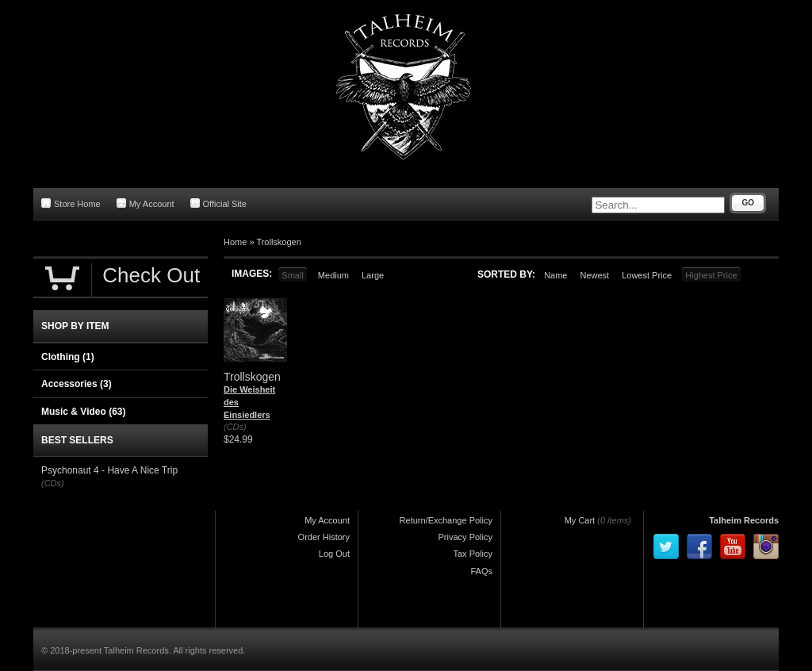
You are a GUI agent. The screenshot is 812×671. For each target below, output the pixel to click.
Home (235, 242)
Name (555, 275)
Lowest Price (647, 275)
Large (373, 275)
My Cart (580, 520)
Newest (594, 275)
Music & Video (83, 411)
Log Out (334, 553)
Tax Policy (472, 553)
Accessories (76, 383)
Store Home (71, 203)
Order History (324, 537)
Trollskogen (278, 242)
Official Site (218, 203)
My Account (145, 203)
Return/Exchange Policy (446, 520)
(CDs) (235, 426)
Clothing (67, 356)
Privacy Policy (465, 537)
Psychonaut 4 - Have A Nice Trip (109, 470)
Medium (333, 275)
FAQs (481, 571)
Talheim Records (744, 520)
